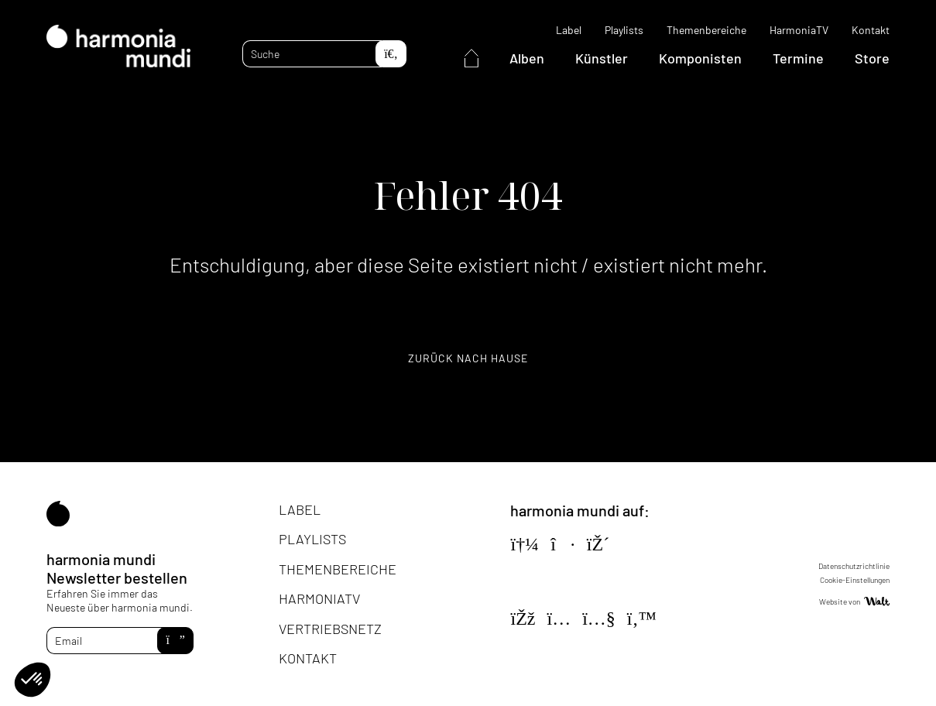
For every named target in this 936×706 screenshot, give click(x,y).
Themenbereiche (706, 29)
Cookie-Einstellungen (855, 579)
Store (872, 58)
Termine (798, 58)
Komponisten (700, 58)
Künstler (601, 58)
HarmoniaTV (799, 29)
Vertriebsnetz (330, 628)
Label (568, 29)
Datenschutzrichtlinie (854, 566)
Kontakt (871, 29)
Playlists (624, 29)
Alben (526, 58)
